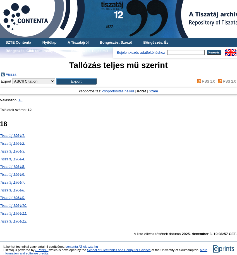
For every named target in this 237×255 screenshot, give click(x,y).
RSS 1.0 (205, 81)
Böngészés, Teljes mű (89, 51)
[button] (76, 81)
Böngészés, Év (156, 42)
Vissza (11, 74)
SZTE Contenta (18, 42)
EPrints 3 (42, 250)
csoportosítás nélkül (118, 91)
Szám (153, 91)
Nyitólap (49, 42)
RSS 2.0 (226, 81)
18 (20, 100)
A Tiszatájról (78, 42)
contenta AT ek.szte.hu (82, 246)
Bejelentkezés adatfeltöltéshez (141, 52)
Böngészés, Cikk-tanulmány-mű (32, 51)
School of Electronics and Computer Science (119, 250)
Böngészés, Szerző (116, 42)
